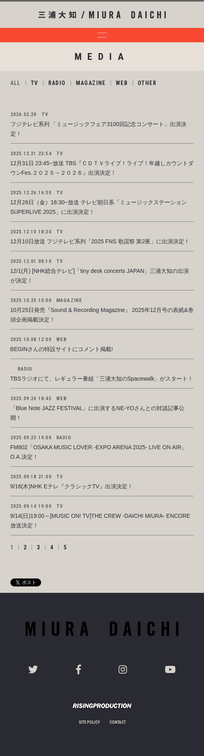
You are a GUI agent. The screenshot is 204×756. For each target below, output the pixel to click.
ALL (15, 83)
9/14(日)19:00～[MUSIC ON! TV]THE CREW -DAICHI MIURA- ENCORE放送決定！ (100, 521)
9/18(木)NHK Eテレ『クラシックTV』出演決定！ (71, 486)
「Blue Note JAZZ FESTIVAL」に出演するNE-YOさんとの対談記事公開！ (97, 413)
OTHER (147, 83)
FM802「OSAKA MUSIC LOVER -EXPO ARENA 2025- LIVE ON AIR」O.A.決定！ (98, 452)
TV (34, 83)
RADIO (57, 83)
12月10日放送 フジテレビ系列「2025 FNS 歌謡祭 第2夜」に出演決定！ (100, 241)
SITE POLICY (89, 722)
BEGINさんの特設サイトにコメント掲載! (61, 349)
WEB (122, 83)
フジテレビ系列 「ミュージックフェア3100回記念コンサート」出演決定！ (98, 129)
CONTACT (117, 722)
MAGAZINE (91, 83)
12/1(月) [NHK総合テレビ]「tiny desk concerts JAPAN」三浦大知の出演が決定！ (99, 276)
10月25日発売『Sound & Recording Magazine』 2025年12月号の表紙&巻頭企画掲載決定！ (102, 315)
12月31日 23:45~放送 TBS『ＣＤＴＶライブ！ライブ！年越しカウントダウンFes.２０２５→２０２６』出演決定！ (102, 168)
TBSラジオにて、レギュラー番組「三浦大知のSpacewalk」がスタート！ (102, 378)
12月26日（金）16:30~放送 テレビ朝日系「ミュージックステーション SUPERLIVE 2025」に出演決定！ (101, 207)
